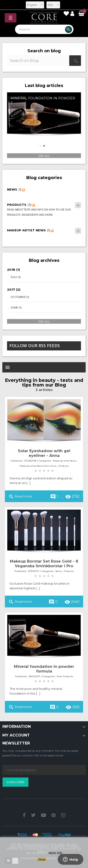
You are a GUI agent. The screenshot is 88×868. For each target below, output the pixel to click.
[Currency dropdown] (53, 4)
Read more (20, 497)
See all (44, 156)
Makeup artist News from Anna (38, 465)
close (42, 859)
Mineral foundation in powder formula (44, 668)
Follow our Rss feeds (34, 345)
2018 (13, 269)
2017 (13, 289)
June (16, 307)
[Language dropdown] (35, 4)
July (16, 277)
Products (63, 465)
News (58, 571)
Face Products (65, 676)
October (20, 297)
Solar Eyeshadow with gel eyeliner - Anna (44, 453)
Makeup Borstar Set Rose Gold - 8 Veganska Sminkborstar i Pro (44, 563)
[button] (36, 145)
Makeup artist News (64, 460)
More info (55, 853)
